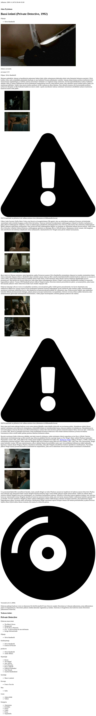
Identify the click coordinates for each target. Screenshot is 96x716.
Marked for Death (65, 439)
